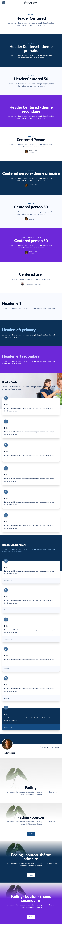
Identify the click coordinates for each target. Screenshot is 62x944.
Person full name (33, 150)
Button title (8, 580)
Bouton (31, 833)
